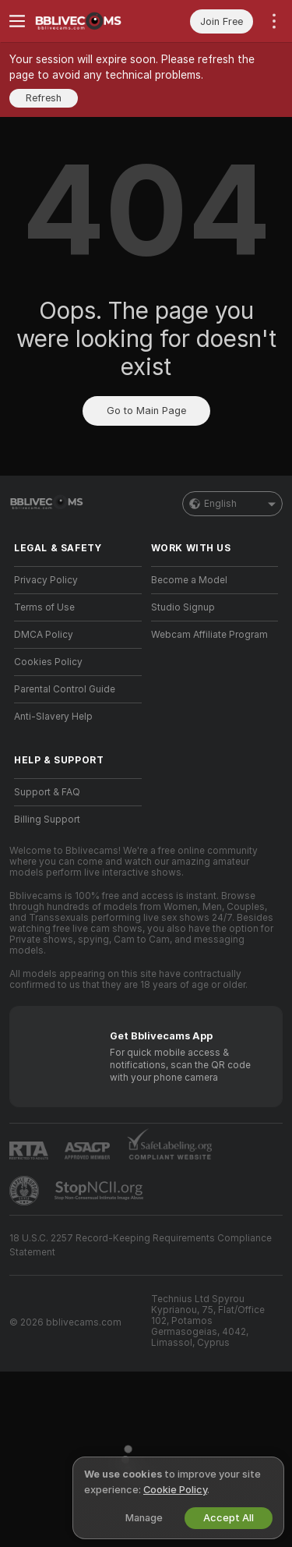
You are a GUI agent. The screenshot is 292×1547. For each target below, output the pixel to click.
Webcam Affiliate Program (209, 634)
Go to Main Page (146, 410)
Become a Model (189, 580)
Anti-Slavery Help (53, 716)
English (232, 504)
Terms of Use (44, 607)
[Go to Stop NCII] (100, 1190)
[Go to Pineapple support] (25, 1190)
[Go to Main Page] (90, 21)
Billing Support (47, 819)
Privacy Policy (46, 580)
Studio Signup (183, 607)
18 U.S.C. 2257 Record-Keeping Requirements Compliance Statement (140, 1245)
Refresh (44, 98)
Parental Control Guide (64, 689)
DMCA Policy (43, 634)
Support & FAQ (47, 792)
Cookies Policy (48, 662)
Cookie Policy (175, 1490)
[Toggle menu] (17, 21)
